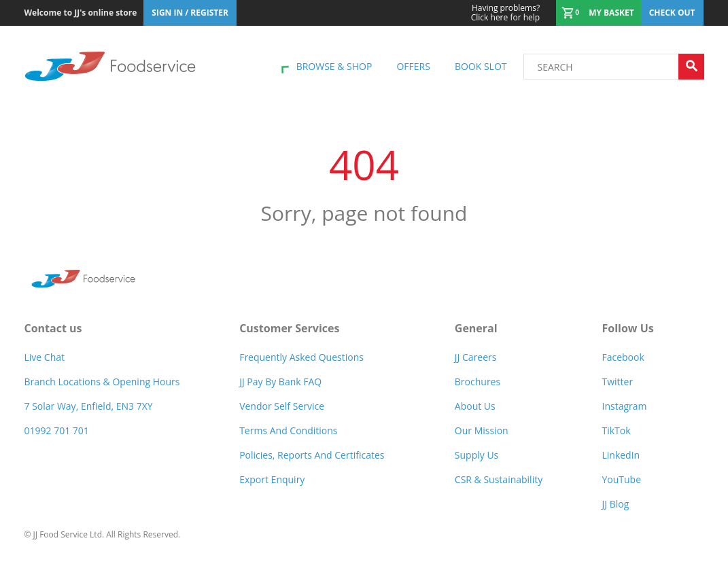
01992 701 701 (56, 430)
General (476, 328)
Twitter (617, 381)
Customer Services (289, 328)
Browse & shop (334, 66)
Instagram (624, 406)
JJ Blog (615, 503)
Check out (672, 12)
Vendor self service (281, 406)
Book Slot (481, 66)
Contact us (53, 328)
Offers (413, 66)
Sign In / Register (190, 12)
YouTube (621, 479)
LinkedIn (621, 454)
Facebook (623, 357)
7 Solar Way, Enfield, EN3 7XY (88, 406)
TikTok (616, 430)
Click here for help (505, 12)
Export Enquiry (272, 479)
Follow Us (627, 328)
